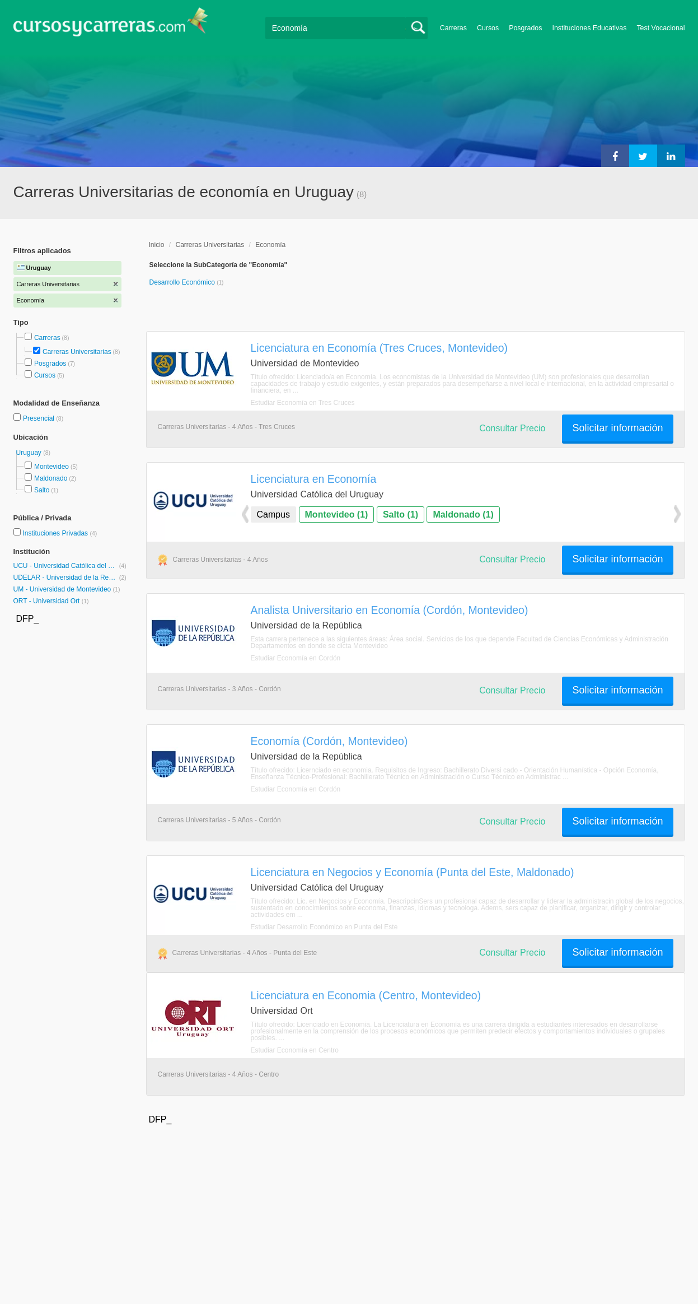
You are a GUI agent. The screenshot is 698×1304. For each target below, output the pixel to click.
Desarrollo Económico (183, 282)
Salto (41, 490)
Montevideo (51, 467)
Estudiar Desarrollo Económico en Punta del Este (324, 927)
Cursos (488, 28)
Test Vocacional (660, 28)
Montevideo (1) (336, 514)
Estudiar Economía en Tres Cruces (303, 403)
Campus (274, 514)
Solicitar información (617, 428)
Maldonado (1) (463, 514)
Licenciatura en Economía (314, 479)
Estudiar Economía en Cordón (296, 658)
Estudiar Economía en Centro (295, 1050)
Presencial (39, 418)
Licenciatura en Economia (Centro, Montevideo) (366, 995)
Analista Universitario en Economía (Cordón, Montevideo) (389, 610)
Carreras (453, 28)
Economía (270, 245)
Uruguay (30, 453)
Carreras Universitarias (77, 352)
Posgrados (525, 28)
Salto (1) (400, 514)
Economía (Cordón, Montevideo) (329, 741)
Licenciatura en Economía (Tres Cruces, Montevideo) (379, 348)
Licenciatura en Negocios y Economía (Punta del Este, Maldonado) (412, 872)
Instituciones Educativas (589, 28)
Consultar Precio (512, 428)
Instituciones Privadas (59, 533)
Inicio (157, 245)
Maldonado (50, 478)
